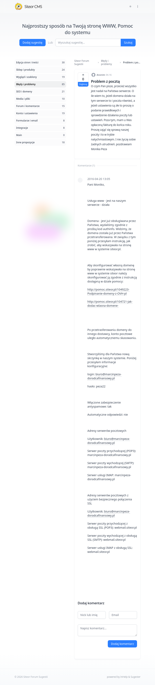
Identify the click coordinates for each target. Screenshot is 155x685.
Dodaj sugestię (32, 42)
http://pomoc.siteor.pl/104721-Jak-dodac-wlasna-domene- (109, 303)
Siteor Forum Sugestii (81, 62)
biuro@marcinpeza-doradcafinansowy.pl (104, 376)
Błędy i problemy (106, 62)
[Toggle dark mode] (130, 6)
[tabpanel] (107, 381)
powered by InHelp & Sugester (123, 677)
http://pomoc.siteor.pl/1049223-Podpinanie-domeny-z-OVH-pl (108, 291)
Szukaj (128, 42)
